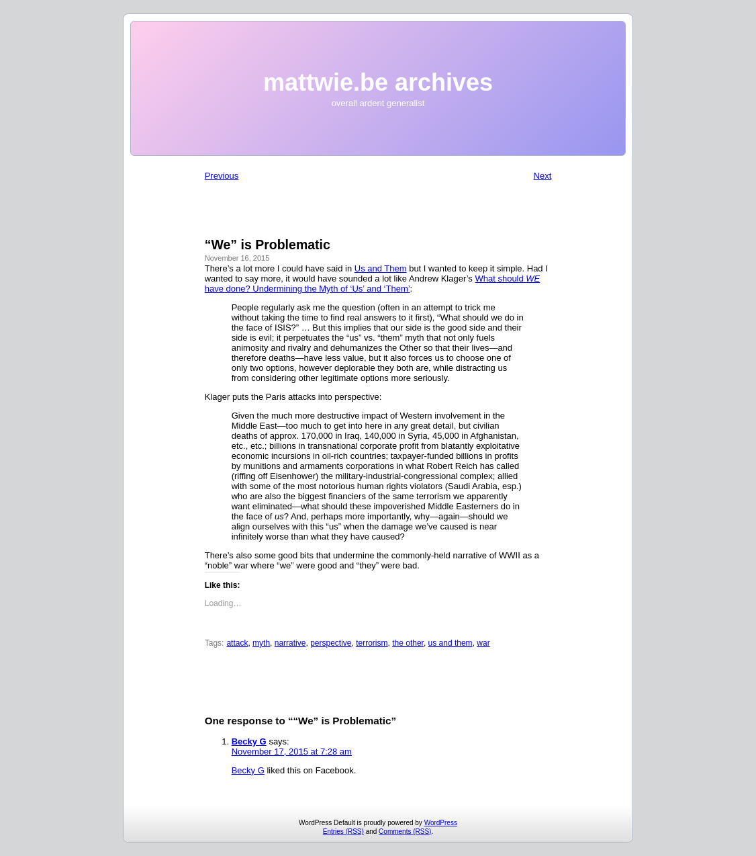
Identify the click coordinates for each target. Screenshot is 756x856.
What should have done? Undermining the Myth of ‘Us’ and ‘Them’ (372, 283)
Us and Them (381, 268)
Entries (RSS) (343, 831)
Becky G (249, 741)
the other (408, 643)
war (483, 643)
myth (261, 643)
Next (543, 176)
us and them (450, 643)
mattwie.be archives (378, 82)
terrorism (371, 643)
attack (237, 643)
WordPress (440, 822)
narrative (290, 643)
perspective (330, 643)
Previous (222, 176)
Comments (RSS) (405, 831)
